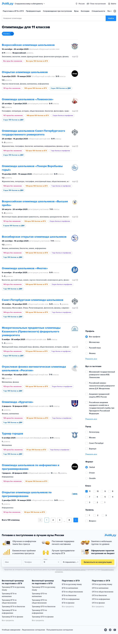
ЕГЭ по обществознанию (72, 592)
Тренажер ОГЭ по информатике (39, 611)
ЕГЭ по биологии (69, 595)
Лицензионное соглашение (33, 630)
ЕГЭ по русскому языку (72, 584)
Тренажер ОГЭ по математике (39, 595)
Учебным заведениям (11, 630)
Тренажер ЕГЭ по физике (12, 617)
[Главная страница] (7, 3)
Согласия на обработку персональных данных (71, 569)
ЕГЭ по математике (70, 588)
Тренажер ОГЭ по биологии (43, 606)
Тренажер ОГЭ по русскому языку (43, 588)
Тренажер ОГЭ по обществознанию (39, 601)
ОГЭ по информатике (101, 599)
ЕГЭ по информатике (71, 599)
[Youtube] (114, 629)
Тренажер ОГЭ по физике (43, 617)
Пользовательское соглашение (59, 630)
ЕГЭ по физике (68, 603)
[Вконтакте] (105, 629)
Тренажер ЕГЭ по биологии (13, 606)
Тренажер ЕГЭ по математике (9, 595)
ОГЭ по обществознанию (102, 592)
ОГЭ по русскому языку (102, 584)
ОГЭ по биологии (99, 595)
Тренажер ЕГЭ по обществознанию (9, 601)
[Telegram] (110, 629)
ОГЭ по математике (100, 588)
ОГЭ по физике (98, 603)
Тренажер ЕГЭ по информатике (9, 611)
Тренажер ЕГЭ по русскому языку (13, 588)
